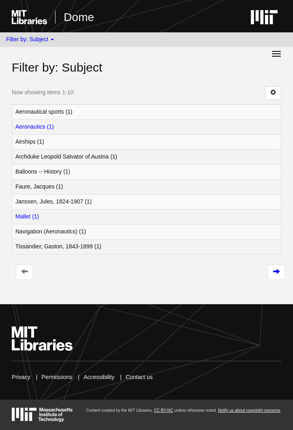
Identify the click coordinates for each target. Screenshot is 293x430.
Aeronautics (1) (34, 126)
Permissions (56, 377)
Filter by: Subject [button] (30, 39)
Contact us (139, 377)
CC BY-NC (163, 410)
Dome (79, 17)
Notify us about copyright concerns (249, 410)
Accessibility (98, 377)
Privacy (21, 377)
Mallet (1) (27, 216)
